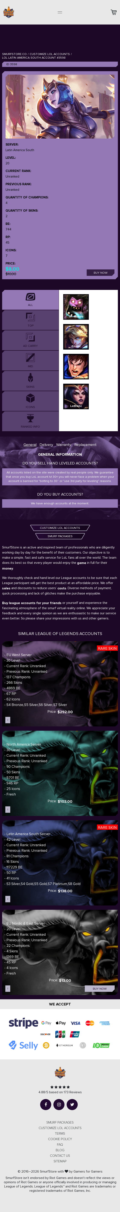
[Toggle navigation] (60, 12)
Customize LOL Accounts (50, 54)
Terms (60, 1133)
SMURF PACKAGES (60, 536)
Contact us (60, 1155)
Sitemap (60, 1161)
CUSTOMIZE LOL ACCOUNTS (60, 528)
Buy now (100, 273)
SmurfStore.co (14, 54)
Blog (60, 1150)
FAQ (60, 1144)
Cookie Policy (60, 1139)
